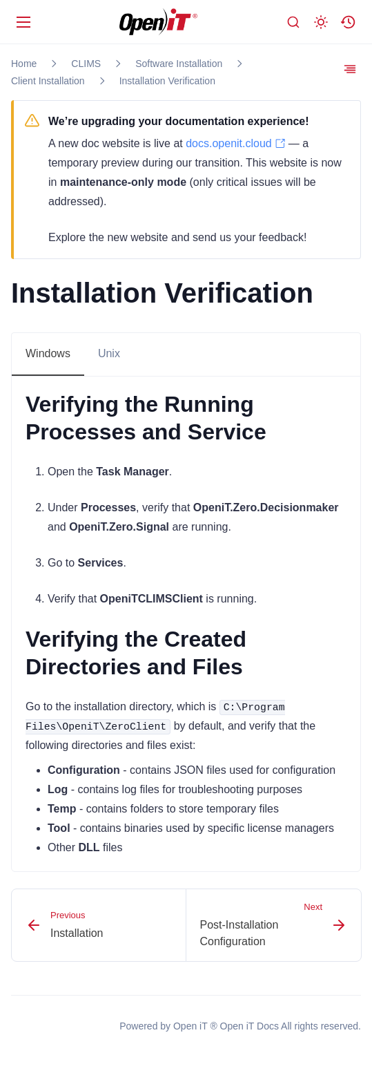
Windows (48, 353)
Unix (109, 353)
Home (24, 63)
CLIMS (86, 63)
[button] (348, 22)
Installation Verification (167, 80)
